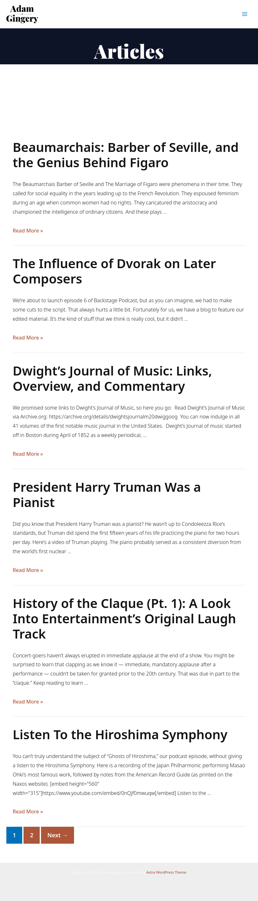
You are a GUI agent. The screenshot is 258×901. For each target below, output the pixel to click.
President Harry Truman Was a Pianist (107, 494)
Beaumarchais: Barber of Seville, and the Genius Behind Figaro (126, 154)
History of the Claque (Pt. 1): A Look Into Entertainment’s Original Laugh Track (124, 618)
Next (57, 835)
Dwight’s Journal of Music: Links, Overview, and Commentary (112, 378)
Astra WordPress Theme (166, 872)
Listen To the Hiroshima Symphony (120, 734)
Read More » (28, 230)
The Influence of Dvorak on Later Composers (114, 270)
